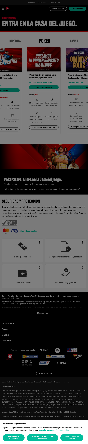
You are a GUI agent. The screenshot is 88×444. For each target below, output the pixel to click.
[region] (44, 432)
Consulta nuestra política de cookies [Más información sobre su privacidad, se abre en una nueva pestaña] (54, 430)
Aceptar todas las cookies (72, 438)
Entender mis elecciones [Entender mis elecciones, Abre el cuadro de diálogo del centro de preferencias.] (13, 438)
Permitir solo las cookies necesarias (42, 438)
